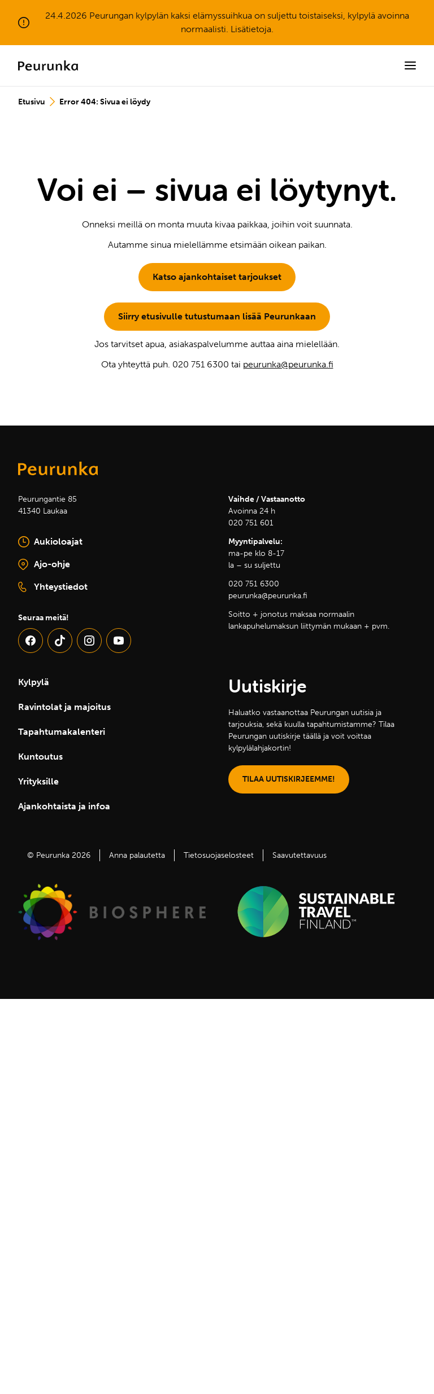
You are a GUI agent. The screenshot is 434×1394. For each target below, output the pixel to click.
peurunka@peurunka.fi (288, 364)
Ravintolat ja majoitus (64, 707)
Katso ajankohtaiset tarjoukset (217, 276)
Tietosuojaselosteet (219, 855)
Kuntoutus (40, 756)
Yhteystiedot (53, 587)
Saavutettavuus (299, 855)
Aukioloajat (50, 541)
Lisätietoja (251, 29)
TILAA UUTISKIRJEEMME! (288, 779)
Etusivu (31, 102)
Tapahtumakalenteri (61, 731)
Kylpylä (33, 682)
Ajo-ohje (73, 565)
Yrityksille (38, 781)
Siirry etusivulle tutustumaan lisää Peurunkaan (217, 316)
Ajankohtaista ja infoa (64, 806)
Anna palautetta (137, 855)
